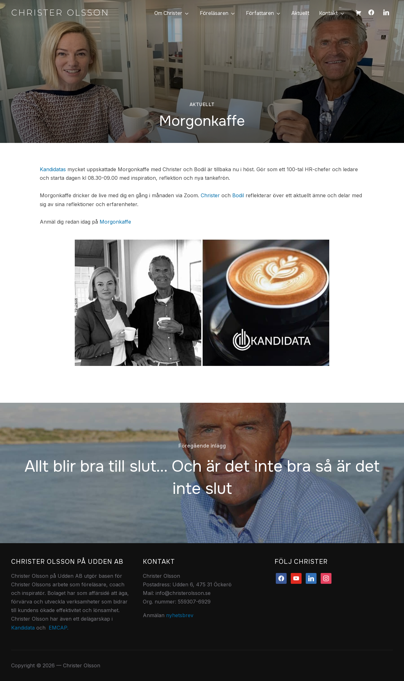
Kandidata (23, 627)
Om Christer (168, 13)
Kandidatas (53, 169)
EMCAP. (58, 627)
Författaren (260, 13)
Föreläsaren (214, 13)
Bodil (238, 195)
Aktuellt (300, 13)
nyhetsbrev (179, 615)
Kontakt (328, 13)
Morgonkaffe (115, 222)
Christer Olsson (60, 13)
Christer (210, 195)
